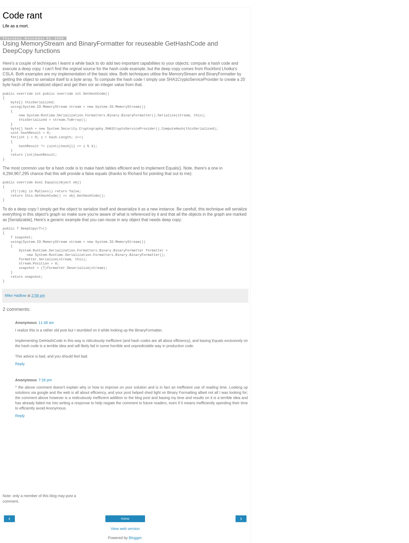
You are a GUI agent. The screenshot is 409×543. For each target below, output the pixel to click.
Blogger (135, 538)
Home (125, 519)
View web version (125, 529)
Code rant (22, 15)
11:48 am (46, 323)
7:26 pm (45, 380)
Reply (20, 364)
